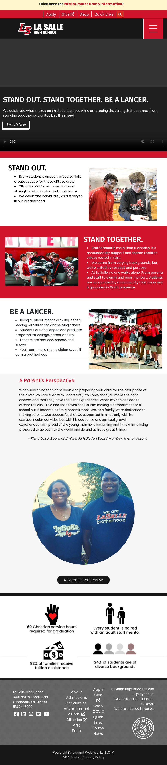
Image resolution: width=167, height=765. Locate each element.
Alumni (76, 714)
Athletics (76, 719)
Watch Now (16, 124)
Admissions (76, 697)
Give (67, 14)
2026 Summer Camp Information (93, 4)
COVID (98, 711)
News (98, 733)
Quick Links (105, 14)
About (76, 692)
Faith (76, 730)
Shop (85, 14)
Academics (76, 703)
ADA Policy (71, 757)
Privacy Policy (93, 757)
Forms (98, 728)
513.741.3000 (22, 706)
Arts (76, 725)
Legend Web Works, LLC (93, 752)
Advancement (76, 708)
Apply (50, 14)
